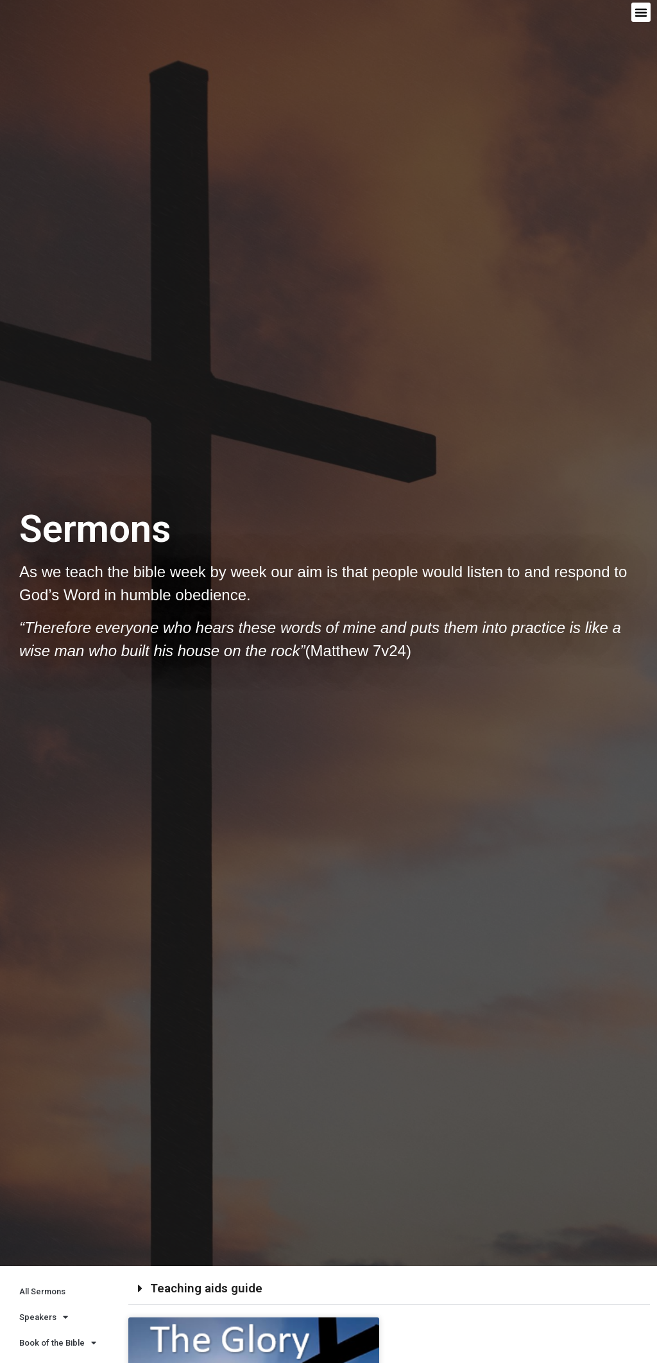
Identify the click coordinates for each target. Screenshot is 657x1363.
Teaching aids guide (206, 1288)
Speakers (43, 1317)
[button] (641, 12)
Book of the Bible (57, 1342)
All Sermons (42, 1291)
